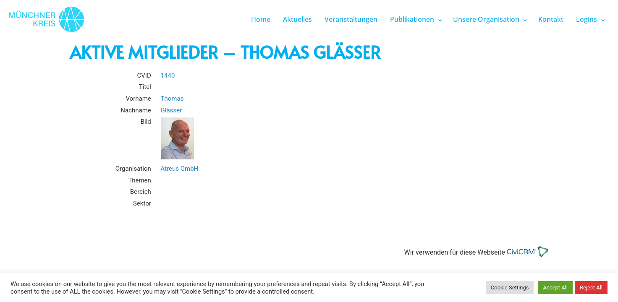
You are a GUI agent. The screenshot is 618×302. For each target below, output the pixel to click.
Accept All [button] (555, 287)
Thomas (172, 98)
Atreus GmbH (180, 168)
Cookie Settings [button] (510, 287)
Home (260, 19)
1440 (168, 75)
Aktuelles (297, 19)
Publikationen (412, 19)
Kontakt (550, 19)
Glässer (171, 110)
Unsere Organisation (486, 19)
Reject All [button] (591, 287)
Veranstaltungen (351, 19)
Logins (586, 19)
